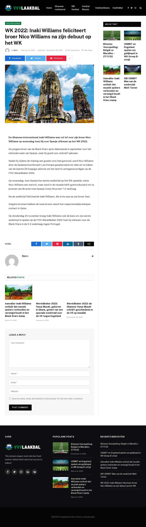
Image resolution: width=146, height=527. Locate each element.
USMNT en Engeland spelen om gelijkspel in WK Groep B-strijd (131, 52)
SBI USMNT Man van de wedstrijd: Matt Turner (130, 83)
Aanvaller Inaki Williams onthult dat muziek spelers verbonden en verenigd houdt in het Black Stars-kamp (18, 309)
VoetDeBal (117, 8)
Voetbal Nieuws (86, 8)
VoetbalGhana (102, 8)
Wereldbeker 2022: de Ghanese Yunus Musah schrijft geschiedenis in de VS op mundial (80, 308)
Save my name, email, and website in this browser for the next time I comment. (47, 399)
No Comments (72, 50)
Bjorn (16, 50)
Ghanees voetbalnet (60, 8)
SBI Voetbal (75, 8)
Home (49, 8)
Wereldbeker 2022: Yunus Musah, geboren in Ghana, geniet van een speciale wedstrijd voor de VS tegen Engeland (49, 309)
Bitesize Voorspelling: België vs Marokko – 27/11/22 (110, 50)
